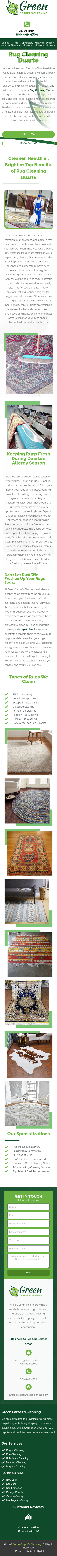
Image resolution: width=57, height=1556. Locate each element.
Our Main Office (28, 1527)
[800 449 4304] (29, 1371)
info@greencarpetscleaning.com (28, 1394)
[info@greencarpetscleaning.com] (29, 1387)
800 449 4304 (27, 34)
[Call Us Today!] (27, 24)
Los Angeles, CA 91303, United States (28, 1362)
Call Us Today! (27, 30)
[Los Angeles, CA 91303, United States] (29, 1353)
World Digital (36, 1551)
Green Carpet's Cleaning (26, 1544)
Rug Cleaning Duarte (41, 90)
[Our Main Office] (28, 1517)
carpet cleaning (28, 629)
